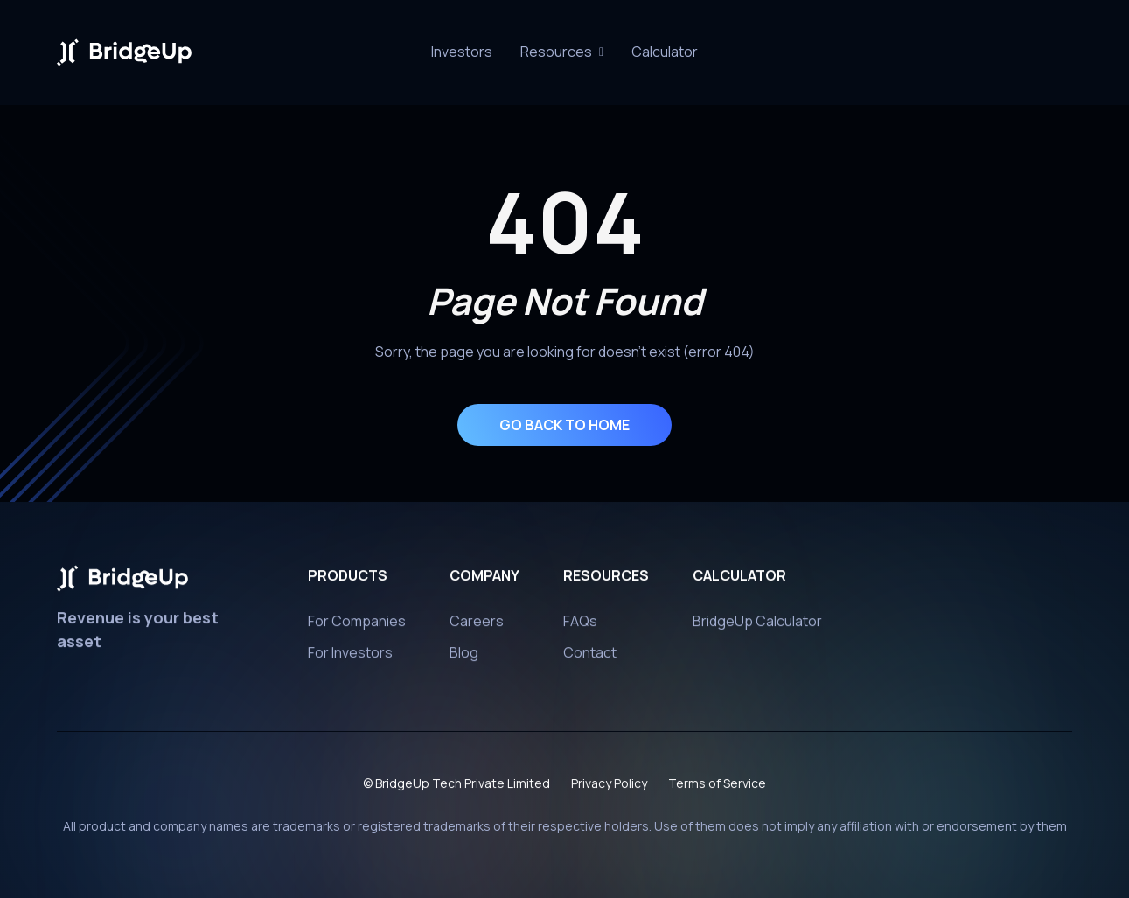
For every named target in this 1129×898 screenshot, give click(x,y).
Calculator (664, 51)
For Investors (350, 658)
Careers (477, 627)
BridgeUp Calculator (757, 627)
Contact (590, 658)
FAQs (580, 627)
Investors (461, 51)
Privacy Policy (609, 789)
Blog (464, 658)
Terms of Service (717, 789)
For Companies (357, 627)
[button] (561, 52)
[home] (124, 52)
